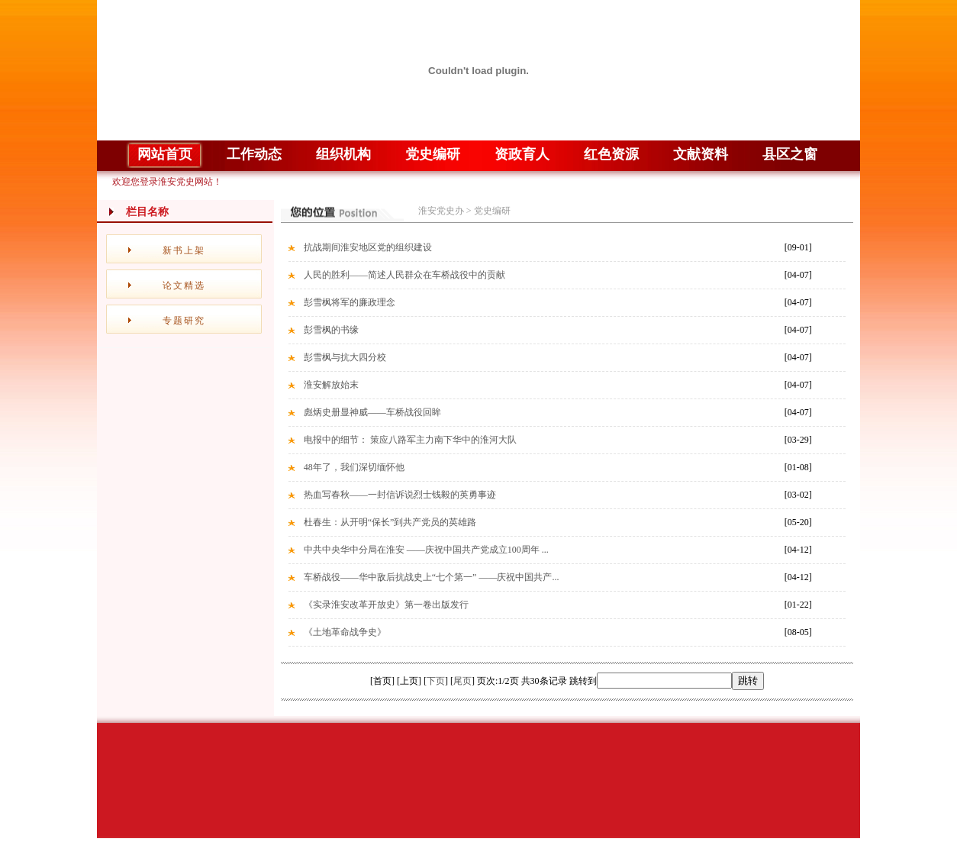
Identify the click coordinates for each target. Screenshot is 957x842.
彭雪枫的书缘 (331, 329)
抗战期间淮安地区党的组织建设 (368, 247)
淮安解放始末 (331, 384)
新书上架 (184, 250)
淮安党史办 (441, 210)
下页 (436, 681)
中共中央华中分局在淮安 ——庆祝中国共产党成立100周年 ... (426, 549)
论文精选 (184, 285)
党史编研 (492, 210)
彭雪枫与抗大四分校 (345, 357)
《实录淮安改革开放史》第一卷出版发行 (386, 604)
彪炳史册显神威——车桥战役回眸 (372, 412)
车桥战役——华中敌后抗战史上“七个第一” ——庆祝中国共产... (431, 577)
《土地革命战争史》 (345, 632)
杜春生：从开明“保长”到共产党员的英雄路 (390, 522)
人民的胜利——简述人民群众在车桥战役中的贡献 (404, 274)
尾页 (462, 681)
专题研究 (184, 320)
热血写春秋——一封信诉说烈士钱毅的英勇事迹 (400, 494)
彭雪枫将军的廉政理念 (349, 302)
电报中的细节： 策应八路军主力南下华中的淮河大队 (410, 439)
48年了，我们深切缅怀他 (354, 467)
